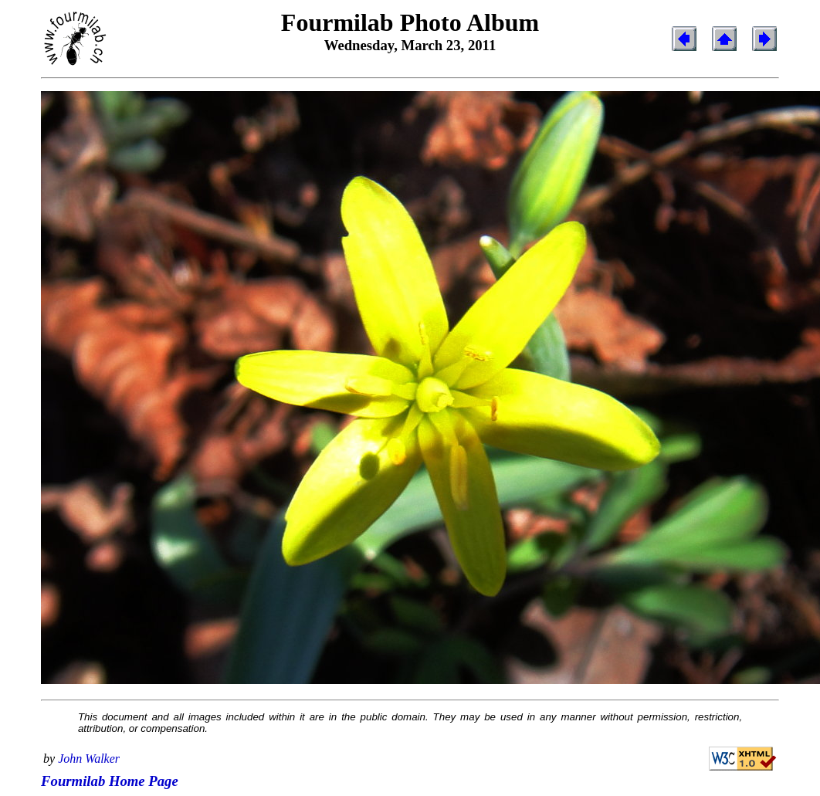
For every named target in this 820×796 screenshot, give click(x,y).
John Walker (89, 758)
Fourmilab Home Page (109, 781)
